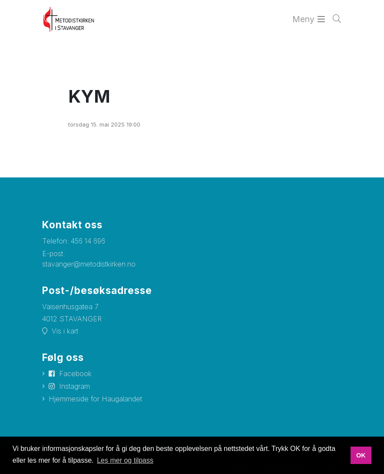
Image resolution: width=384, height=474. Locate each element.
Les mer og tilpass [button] (125, 460)
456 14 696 (88, 241)
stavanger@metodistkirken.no (89, 264)
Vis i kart (65, 331)
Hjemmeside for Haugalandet (95, 398)
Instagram (74, 386)
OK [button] (361, 455)
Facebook (75, 373)
